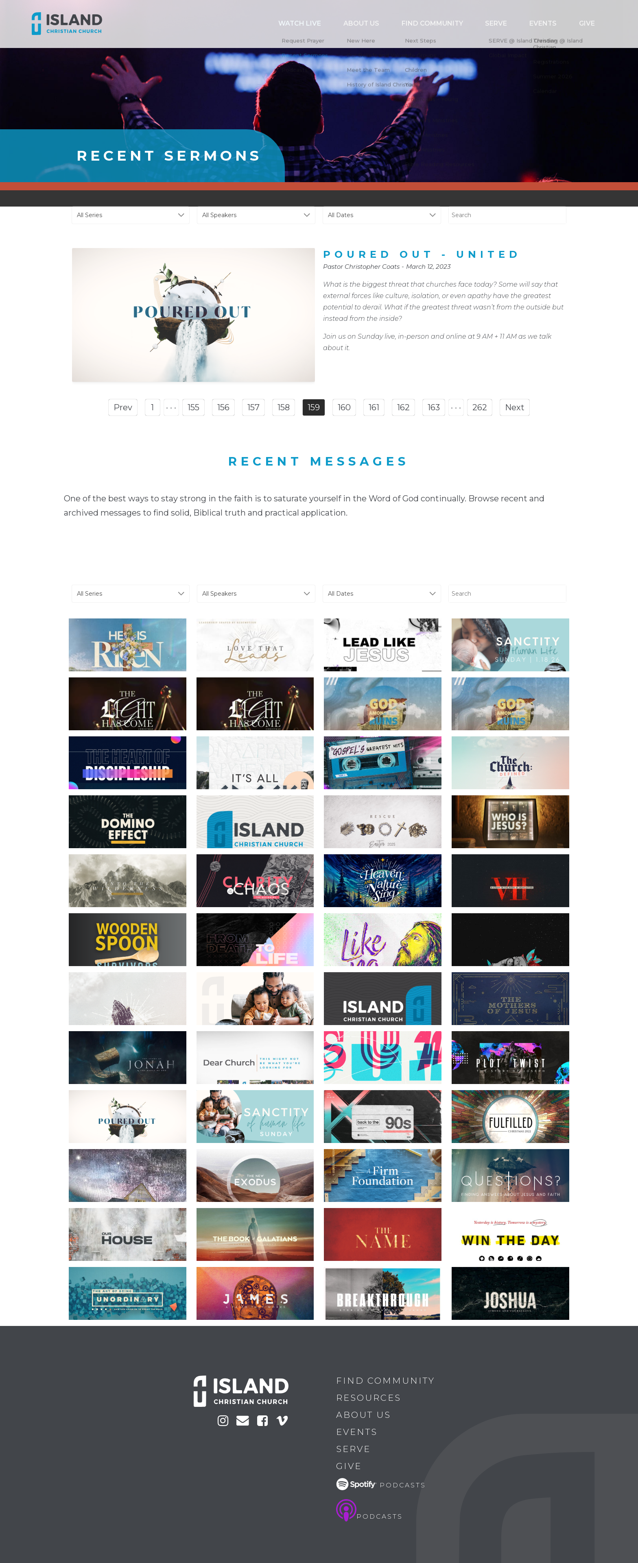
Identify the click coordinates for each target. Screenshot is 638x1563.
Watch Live (365, 24)
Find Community (471, 24)
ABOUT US (414, 24)
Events (558, 24)
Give (592, 24)
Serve (522, 24)
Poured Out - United (422, 254)
